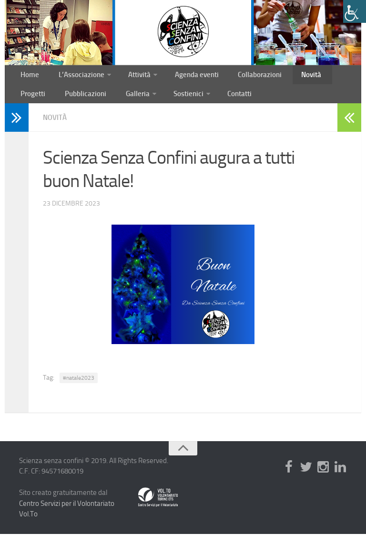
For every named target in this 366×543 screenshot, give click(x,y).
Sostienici (135, 100)
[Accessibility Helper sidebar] (354, 11)
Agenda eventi (186, 76)
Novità (292, 76)
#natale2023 (78, 387)
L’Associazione (74, 76)
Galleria (86, 100)
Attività (130, 76)
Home (28, 76)
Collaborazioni (245, 76)
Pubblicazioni (40, 100)
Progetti (329, 76)
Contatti (184, 100)
